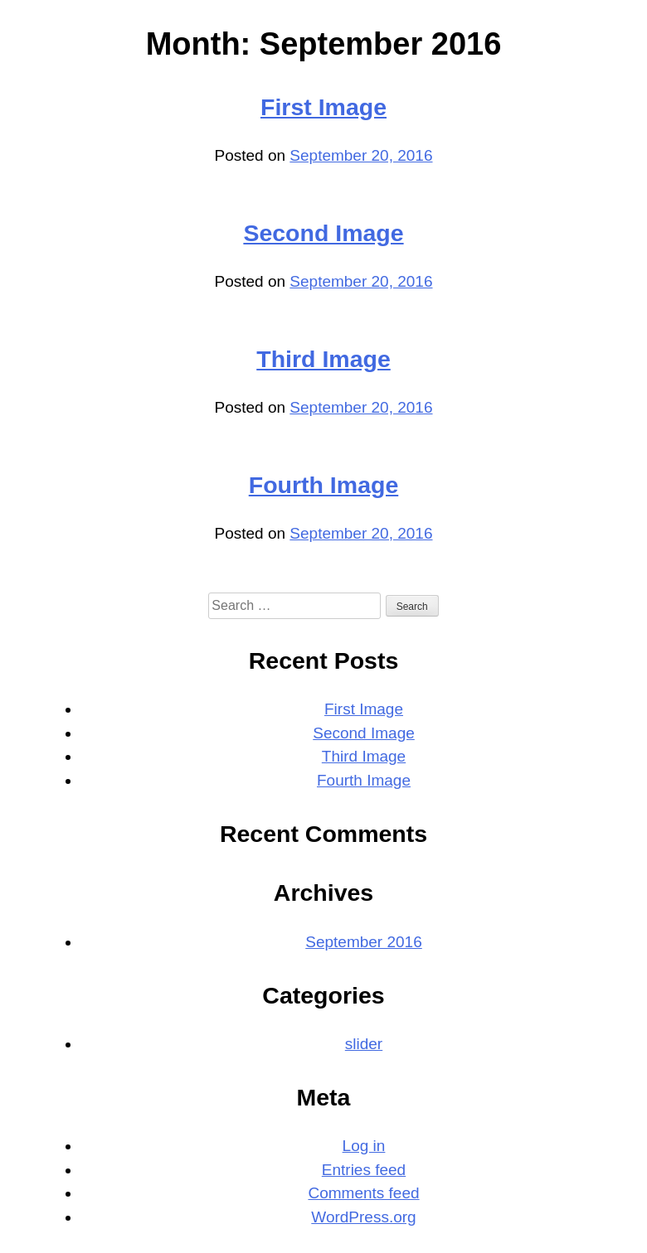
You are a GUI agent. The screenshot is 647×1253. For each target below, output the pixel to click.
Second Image (323, 233)
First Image (323, 107)
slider (363, 1043)
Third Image (323, 359)
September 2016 (363, 942)
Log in (364, 1145)
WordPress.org (363, 1217)
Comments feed (363, 1193)
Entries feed (364, 1169)
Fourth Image (324, 485)
